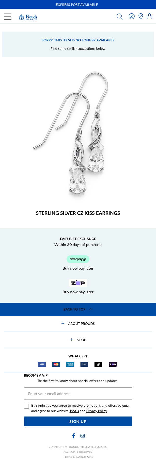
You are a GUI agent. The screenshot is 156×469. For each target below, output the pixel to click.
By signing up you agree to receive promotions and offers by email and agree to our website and (80, 408)
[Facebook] (74, 435)
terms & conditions (78, 456)
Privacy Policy (96, 411)
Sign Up (78, 421)
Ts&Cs (74, 411)
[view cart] (149, 16)
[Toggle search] (120, 16)
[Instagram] (82, 435)
